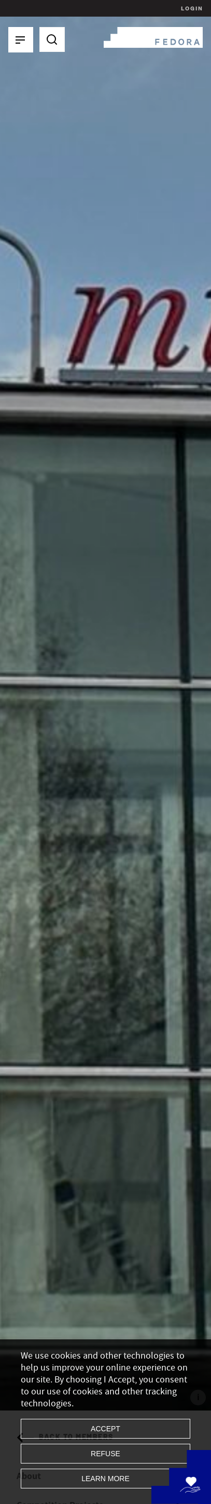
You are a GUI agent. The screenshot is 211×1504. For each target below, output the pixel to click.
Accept (105, 1429)
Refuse (105, 1453)
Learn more (105, 1478)
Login (190, 8)
